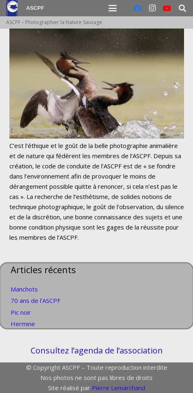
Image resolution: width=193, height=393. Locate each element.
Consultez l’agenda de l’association (97, 350)
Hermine (23, 324)
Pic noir (21, 312)
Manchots (24, 289)
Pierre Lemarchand (118, 388)
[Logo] (12, 8)
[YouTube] (167, 8)
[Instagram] (152, 8)
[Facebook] (137, 8)
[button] (113, 8)
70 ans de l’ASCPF (35, 300)
